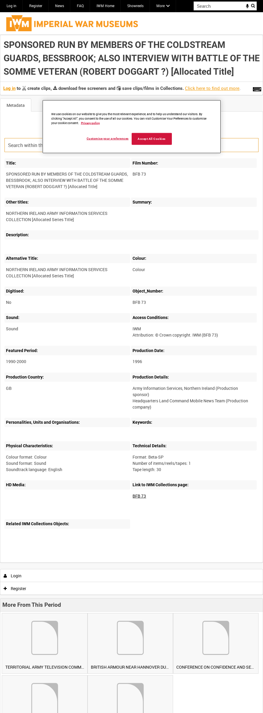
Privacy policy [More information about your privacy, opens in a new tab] (90, 123)
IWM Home (105, 5)
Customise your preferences (108, 138)
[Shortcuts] (257, 88)
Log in (11, 5)
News (59, 5)
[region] (131, 127)
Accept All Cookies (152, 138)
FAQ (80, 5)
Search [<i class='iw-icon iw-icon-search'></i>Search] (253, 5)
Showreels (135, 5)
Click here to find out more (212, 88)
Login (13, 575)
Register (35, 5)
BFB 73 (139, 496)
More (160, 5)
